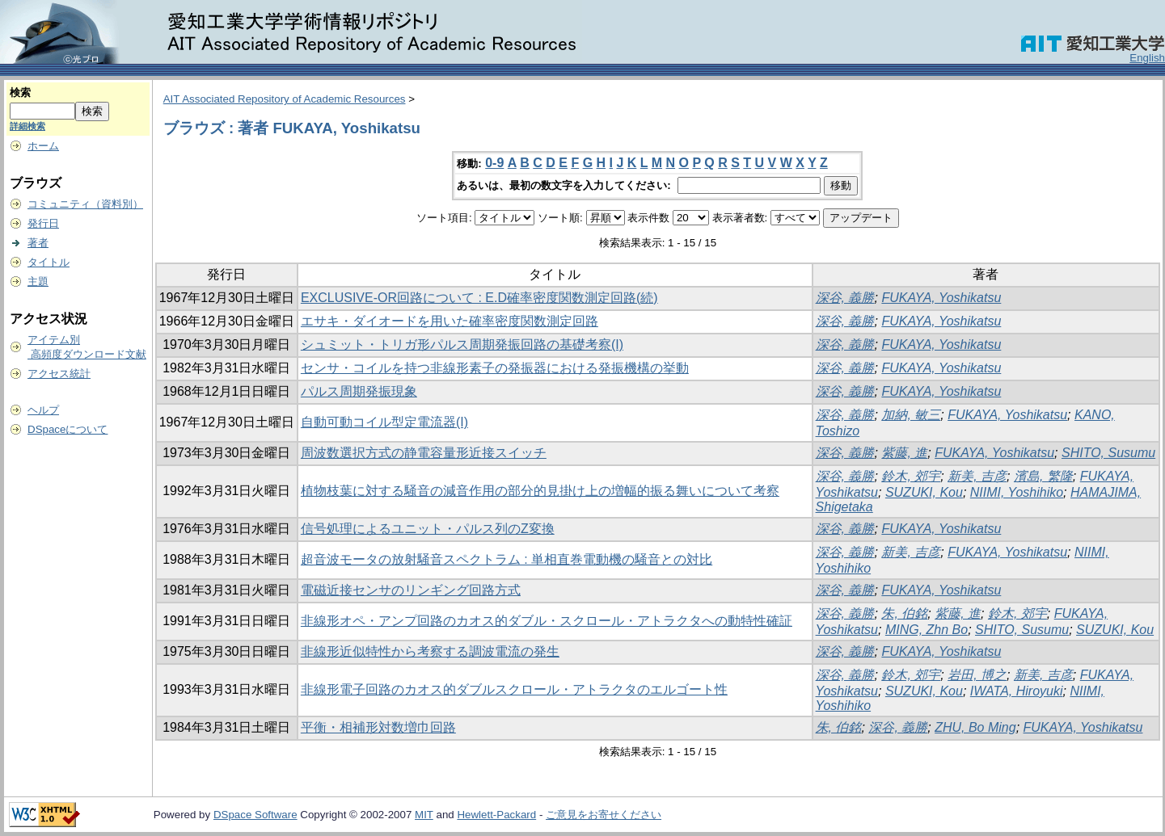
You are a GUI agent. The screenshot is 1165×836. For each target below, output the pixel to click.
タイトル (48, 262)
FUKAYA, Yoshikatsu (941, 298)
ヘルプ (43, 410)
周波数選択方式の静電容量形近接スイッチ (424, 453)
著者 (38, 243)
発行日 (43, 223)
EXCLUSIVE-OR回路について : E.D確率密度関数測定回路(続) (479, 298)
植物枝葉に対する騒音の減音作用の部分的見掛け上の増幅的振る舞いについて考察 (540, 491)
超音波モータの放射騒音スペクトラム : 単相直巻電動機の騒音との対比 (506, 559)
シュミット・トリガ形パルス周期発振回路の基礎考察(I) (462, 344)
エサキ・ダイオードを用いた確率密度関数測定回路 (449, 321)
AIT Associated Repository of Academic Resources (284, 99)
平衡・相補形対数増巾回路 (378, 727)
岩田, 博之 (977, 675)
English (1147, 58)
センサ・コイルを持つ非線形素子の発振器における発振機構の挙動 (495, 368)
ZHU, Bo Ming (975, 727)
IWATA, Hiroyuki (1016, 691)
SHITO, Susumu (1108, 453)
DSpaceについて (67, 429)
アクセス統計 (59, 374)
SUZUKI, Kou (924, 492)
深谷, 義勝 (845, 298)
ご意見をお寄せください (603, 815)
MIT (424, 815)
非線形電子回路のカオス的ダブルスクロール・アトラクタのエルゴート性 (514, 689)
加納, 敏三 (910, 415)
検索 (20, 92)
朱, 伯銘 (904, 613)
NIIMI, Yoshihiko (1016, 492)
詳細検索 (27, 126)
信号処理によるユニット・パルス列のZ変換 (428, 529)
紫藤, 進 (904, 453)
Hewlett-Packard (496, 815)
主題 (38, 281)
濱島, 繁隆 (1043, 476)
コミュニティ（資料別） (85, 204)
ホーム (43, 146)
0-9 (494, 163)
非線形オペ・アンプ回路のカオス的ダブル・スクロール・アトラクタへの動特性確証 (546, 621)
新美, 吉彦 (977, 476)
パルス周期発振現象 (359, 391)
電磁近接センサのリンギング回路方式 (411, 590)
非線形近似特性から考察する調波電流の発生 (430, 651)
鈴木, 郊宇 (910, 476)
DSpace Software (255, 815)
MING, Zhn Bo (926, 629)
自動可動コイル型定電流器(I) (384, 422)
